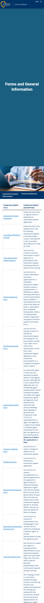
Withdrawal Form (10, 462)
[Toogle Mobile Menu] (38, 1)
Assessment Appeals (10, 194)
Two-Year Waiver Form (12, 557)
